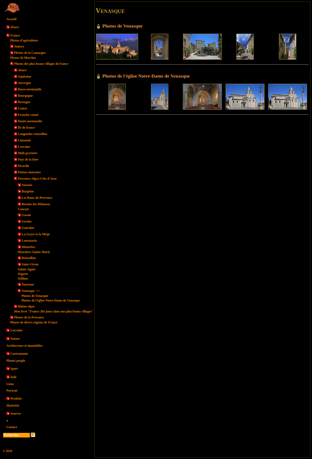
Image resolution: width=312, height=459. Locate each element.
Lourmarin (29, 240)
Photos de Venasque (34, 295)
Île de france (26, 127)
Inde (13, 377)
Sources (15, 413)
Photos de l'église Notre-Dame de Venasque (50, 300)
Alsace (14, 27)
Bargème (28, 191)
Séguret (23, 274)
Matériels (12, 405)
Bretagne (24, 102)
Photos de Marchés (23, 57)
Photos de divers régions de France (34, 322)
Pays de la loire (28, 159)
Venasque (31, 291)
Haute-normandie (30, 121)
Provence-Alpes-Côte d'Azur (37, 178)
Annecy (19, 46)
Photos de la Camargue (30, 52)
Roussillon (29, 258)
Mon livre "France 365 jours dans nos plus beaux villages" (53, 311)
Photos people (15, 360)
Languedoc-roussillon (32, 134)
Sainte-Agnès (27, 269)
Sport (14, 368)
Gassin (26, 215)
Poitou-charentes (29, 172)
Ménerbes (28, 247)
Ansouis (26, 185)
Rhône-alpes (26, 306)
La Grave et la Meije (36, 234)
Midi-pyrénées (28, 153)
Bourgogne (25, 95)
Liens (10, 384)
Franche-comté (28, 114)
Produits (16, 398)
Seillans (23, 278)
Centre (22, 108)
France (15, 35)
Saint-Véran (30, 264)
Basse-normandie (29, 89)
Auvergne (24, 83)
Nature (15, 338)
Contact (11, 427)
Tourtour (28, 284)
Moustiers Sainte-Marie (34, 252)
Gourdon (28, 228)
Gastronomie (19, 353)
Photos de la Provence (29, 317)
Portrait (11, 390)
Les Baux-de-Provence (37, 197)
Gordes (27, 221)
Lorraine (24, 146)
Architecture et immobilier (24, 345)
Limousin (24, 140)
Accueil (11, 19)
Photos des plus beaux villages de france (41, 63)
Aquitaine (24, 76)
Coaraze (23, 209)
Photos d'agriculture (24, 40)
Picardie (23, 165)
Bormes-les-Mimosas (36, 204)
